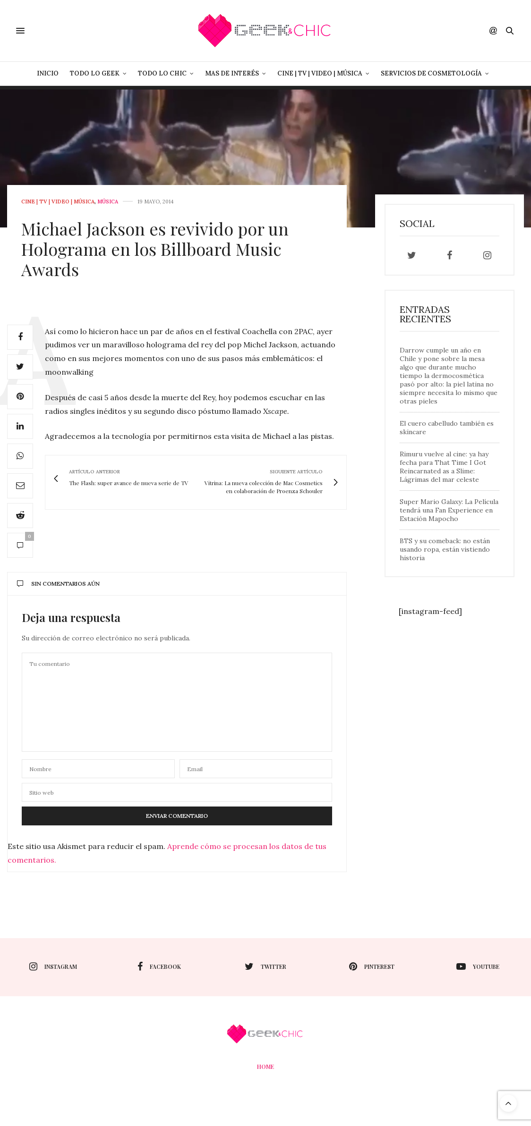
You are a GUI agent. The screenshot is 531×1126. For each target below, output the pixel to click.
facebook (159, 966)
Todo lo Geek (95, 73)
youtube (477, 966)
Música (107, 201)
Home (265, 1066)
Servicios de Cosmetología (431, 73)
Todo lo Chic (162, 73)
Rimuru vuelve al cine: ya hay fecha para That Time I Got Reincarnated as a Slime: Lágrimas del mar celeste (444, 467)
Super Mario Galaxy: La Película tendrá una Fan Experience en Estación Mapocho (449, 510)
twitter (265, 966)
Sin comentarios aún (58, 583)
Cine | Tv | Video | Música (319, 73)
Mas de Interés (232, 73)
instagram (53, 966)
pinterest (371, 966)
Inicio (48, 73)
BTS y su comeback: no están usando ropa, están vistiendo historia (445, 549)
